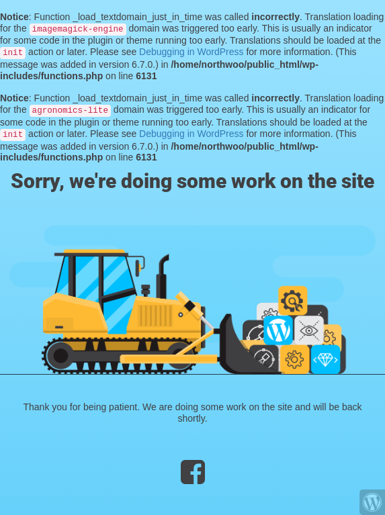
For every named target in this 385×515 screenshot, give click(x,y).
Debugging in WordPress (191, 51)
